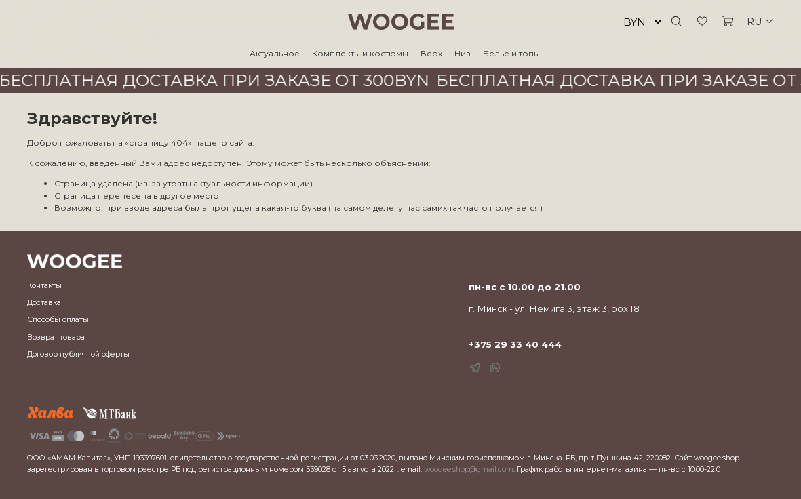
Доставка (44, 302)
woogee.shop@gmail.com (468, 469)
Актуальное (275, 53)
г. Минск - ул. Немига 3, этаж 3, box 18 (554, 308)
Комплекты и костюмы (360, 53)
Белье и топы (511, 53)
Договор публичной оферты (78, 354)
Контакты (44, 285)
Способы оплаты (58, 319)
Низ (462, 53)
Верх (431, 53)
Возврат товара (56, 337)
